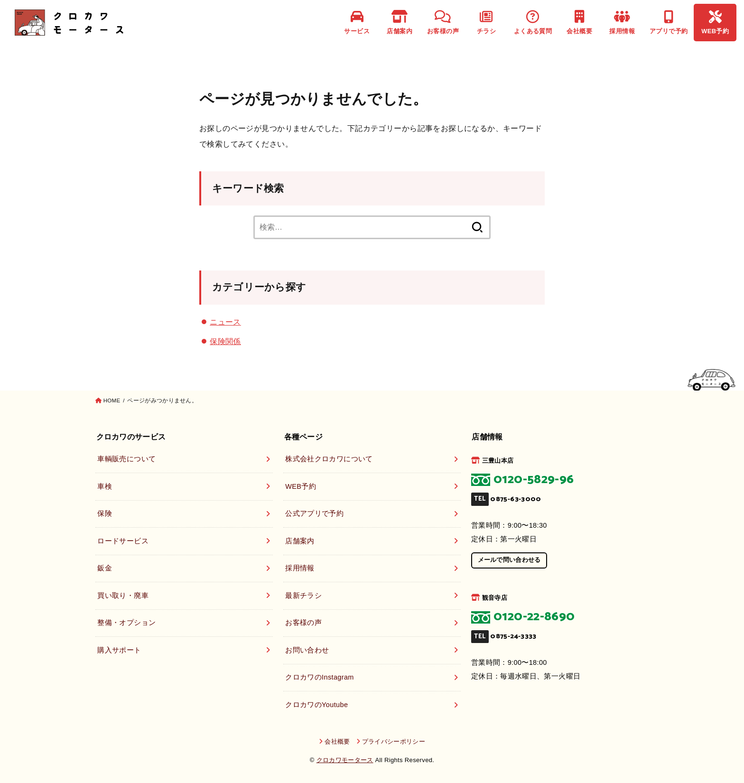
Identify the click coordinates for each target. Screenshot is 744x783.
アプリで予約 (669, 22)
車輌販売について (126, 459)
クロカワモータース (344, 760)
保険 (104, 513)
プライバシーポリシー (393, 741)
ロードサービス (123, 541)
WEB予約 (715, 22)
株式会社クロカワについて (328, 459)
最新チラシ (303, 595)
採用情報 (622, 22)
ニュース (225, 321)
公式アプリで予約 (314, 513)
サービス (357, 22)
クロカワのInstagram (319, 677)
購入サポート (119, 650)
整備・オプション (126, 622)
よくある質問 (533, 22)
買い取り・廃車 (123, 595)
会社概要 (579, 22)
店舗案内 (399, 22)
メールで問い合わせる (509, 559)
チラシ (486, 22)
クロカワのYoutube (316, 704)
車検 (104, 486)
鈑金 (104, 568)
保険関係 (225, 341)
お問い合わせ (307, 650)
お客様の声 (443, 22)
